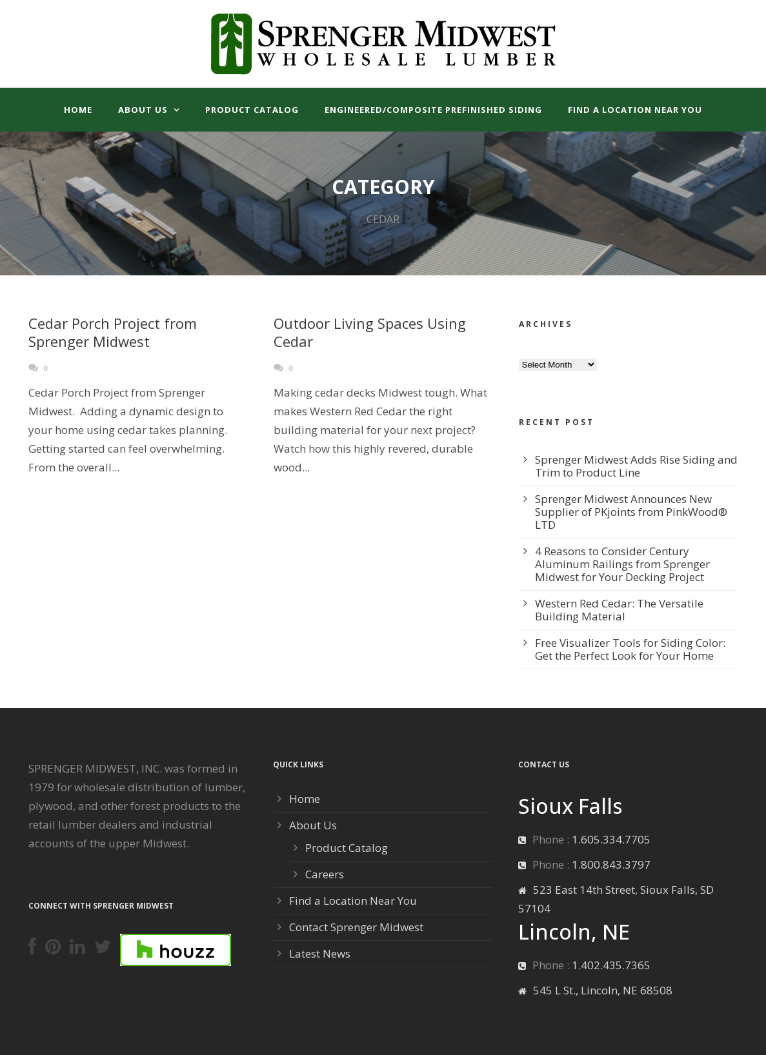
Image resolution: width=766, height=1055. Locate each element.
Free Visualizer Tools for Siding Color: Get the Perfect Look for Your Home (630, 649)
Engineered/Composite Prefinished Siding (433, 109)
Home (78, 109)
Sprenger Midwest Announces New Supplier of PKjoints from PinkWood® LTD (631, 511)
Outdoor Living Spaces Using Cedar (370, 332)
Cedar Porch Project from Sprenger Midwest (112, 332)
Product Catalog (252, 109)
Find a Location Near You (635, 109)
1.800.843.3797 (611, 864)
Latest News (319, 953)
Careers (324, 874)
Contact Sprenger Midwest (356, 927)
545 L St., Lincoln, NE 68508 (602, 990)
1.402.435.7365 (611, 965)
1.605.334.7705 (611, 839)
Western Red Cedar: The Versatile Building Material (619, 610)
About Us (143, 109)
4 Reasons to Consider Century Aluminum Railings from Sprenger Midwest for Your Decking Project (622, 564)
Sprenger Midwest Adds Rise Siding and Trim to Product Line (636, 466)
